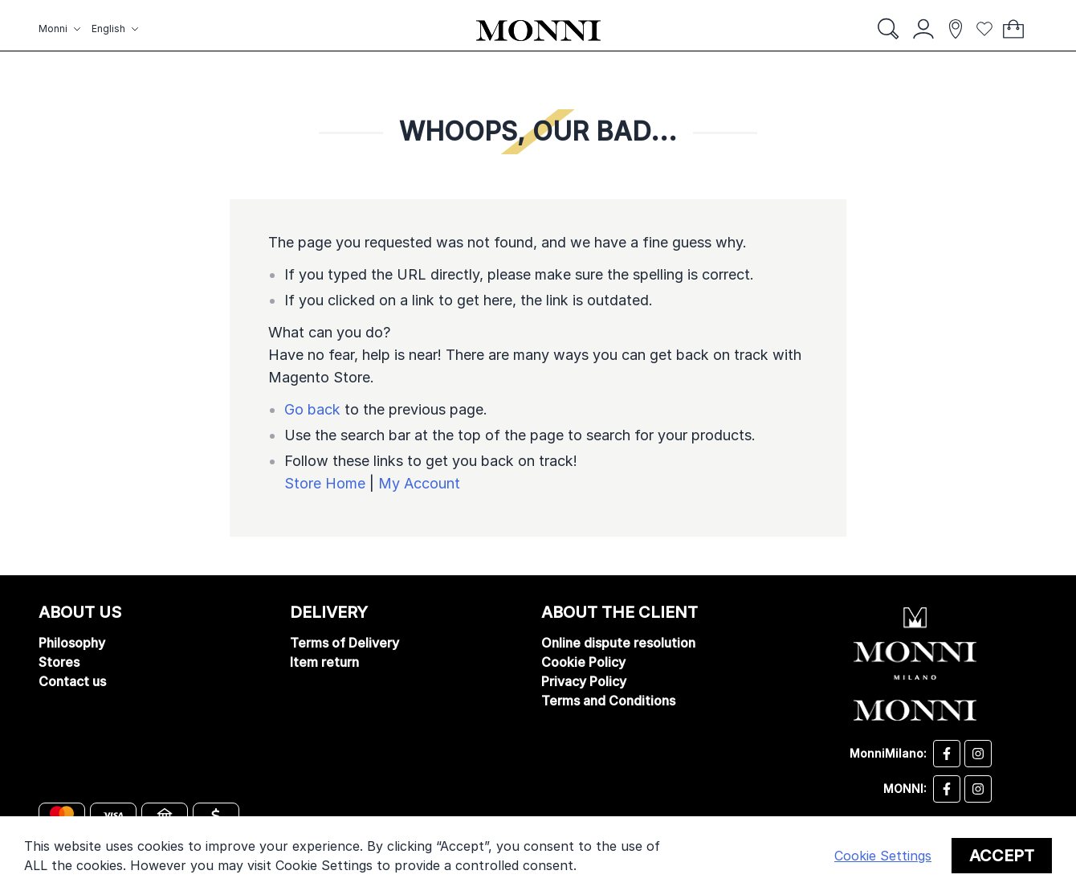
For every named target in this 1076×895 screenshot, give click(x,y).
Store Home (324, 483)
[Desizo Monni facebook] (946, 753)
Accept (1001, 855)
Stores (59, 662)
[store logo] (538, 30)
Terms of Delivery (344, 643)
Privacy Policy (583, 681)
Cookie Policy (583, 662)
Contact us (72, 681)
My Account (419, 483)
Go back (312, 409)
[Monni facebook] (946, 789)
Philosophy (72, 643)
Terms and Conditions (608, 701)
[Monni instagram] (978, 789)
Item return (324, 662)
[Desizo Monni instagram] (978, 753)
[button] (62, 29)
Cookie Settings (882, 856)
